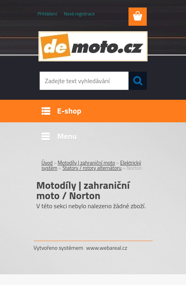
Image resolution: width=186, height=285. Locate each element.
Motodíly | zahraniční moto (86, 163)
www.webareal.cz (106, 247)
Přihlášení (47, 13)
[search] (137, 81)
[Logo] (93, 46)
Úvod (47, 163)
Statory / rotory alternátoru (91, 168)
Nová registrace (79, 13)
